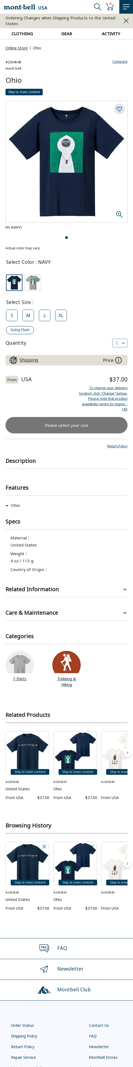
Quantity (15, 342)
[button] (117, 445)
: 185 (103, 398)
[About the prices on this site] (118, 359)
